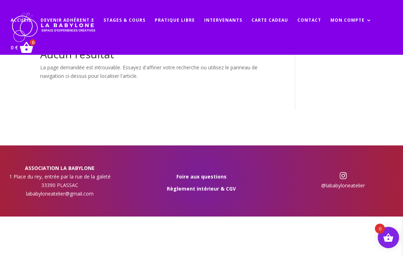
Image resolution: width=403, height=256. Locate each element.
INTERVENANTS (223, 20)
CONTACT (309, 20)
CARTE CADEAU (269, 20)
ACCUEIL (21, 20)
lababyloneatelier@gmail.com (60, 193)
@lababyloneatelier (343, 185)
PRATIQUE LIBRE (175, 20)
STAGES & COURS (124, 20)
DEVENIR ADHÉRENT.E (67, 20)
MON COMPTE (347, 20)
